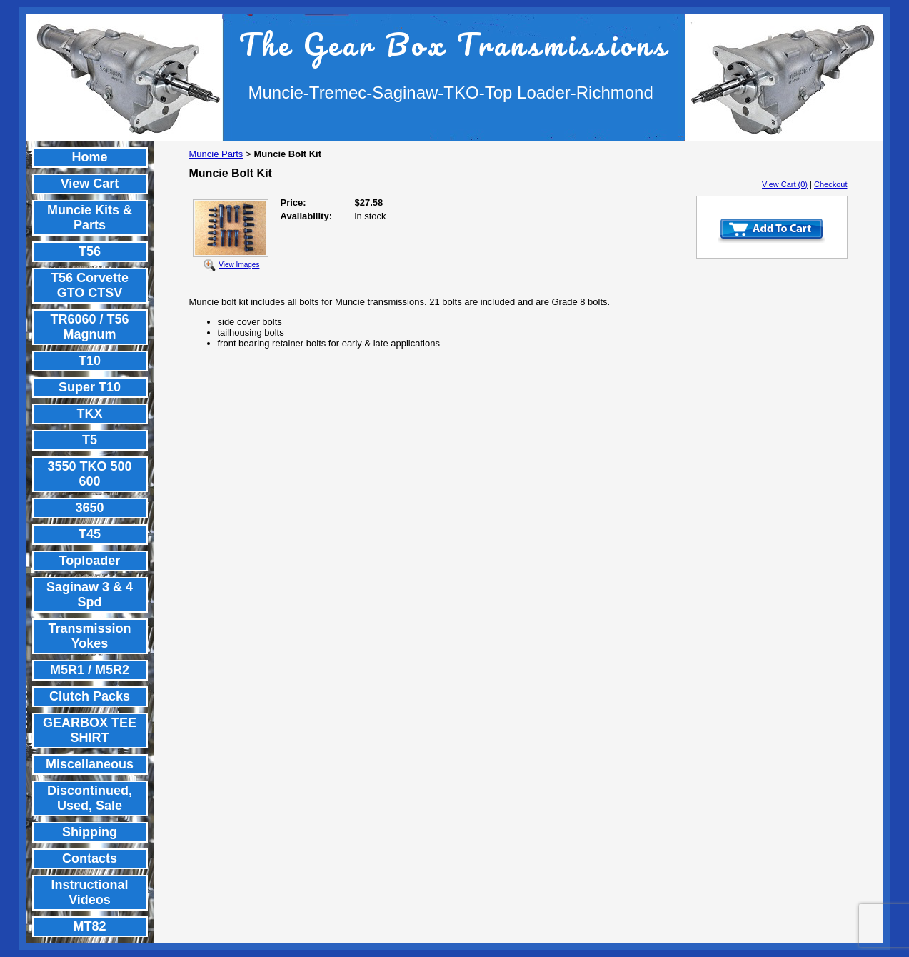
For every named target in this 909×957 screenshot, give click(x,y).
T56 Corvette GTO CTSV (90, 285)
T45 (90, 534)
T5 (89, 440)
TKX (90, 413)
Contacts (89, 858)
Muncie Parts (216, 154)
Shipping (89, 832)
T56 (90, 251)
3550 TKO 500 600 (89, 473)
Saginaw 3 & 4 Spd (89, 594)
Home (89, 157)
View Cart (90, 183)
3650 (89, 508)
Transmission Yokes (89, 636)
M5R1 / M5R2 (89, 670)
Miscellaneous (90, 764)
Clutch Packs (89, 696)
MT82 (89, 926)
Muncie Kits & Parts (89, 217)
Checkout (830, 184)
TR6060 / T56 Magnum (89, 326)
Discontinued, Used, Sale (89, 798)
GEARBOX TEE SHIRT (89, 730)
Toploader (90, 560)
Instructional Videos (89, 892)
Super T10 (90, 387)
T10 (90, 361)
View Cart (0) (785, 184)
